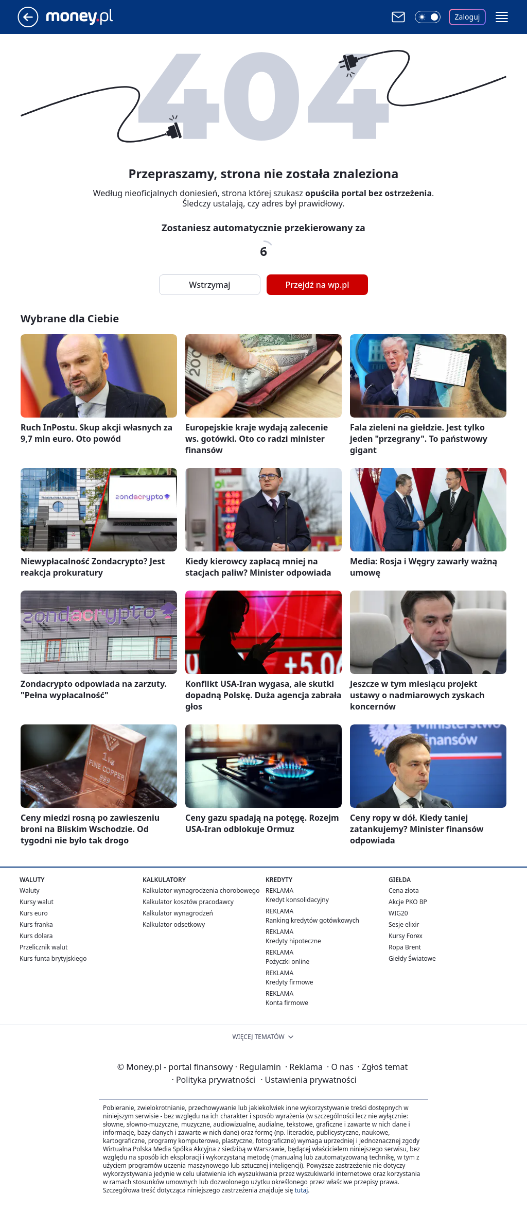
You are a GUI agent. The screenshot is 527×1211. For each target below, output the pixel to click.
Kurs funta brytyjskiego (53, 958)
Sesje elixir (404, 924)
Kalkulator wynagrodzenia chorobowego (201, 890)
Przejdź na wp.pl (317, 284)
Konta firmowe (287, 1002)
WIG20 (398, 913)
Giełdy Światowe (412, 958)
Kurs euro (34, 913)
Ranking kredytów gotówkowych (312, 920)
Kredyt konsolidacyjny (297, 899)
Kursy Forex (406, 935)
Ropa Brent (405, 947)
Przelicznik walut (43, 947)
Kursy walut (37, 901)
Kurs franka (36, 924)
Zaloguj (467, 17)
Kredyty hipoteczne (293, 941)
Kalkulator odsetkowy (174, 924)
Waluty (30, 890)
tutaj (301, 1190)
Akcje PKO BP (408, 901)
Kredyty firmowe (289, 982)
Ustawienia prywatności (308, 1079)
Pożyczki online (287, 961)
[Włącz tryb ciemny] (428, 17)
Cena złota (404, 890)
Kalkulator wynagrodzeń (178, 913)
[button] (502, 17)
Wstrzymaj (209, 284)
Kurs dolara (36, 935)
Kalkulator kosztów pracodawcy (188, 901)
